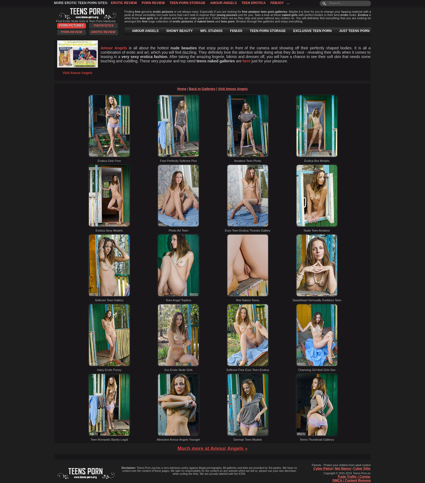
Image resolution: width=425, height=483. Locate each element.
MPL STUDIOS (211, 31)
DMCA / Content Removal (352, 480)
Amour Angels (223, 3)
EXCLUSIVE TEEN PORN (312, 31)
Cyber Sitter (362, 469)
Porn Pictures (71, 25)
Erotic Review (124, 3)
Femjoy (277, 3)
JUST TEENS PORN (354, 31)
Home (181, 89)
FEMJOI (236, 31)
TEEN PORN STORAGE (268, 31)
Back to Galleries (202, 89)
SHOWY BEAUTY (179, 31)
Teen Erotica (254, 3)
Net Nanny (343, 469)
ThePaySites (104, 25)
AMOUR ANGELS (145, 31)
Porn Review (153, 3)
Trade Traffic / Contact (354, 477)
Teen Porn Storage (187, 3)
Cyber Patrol (323, 469)
